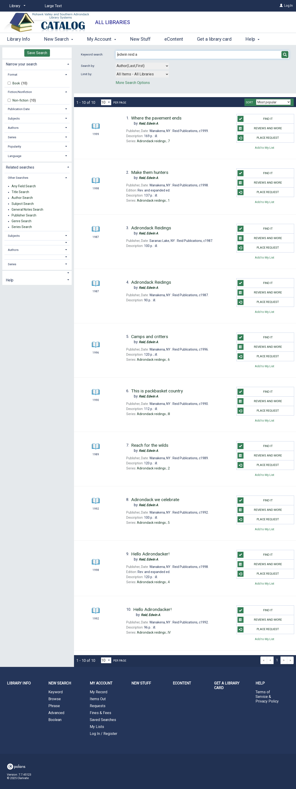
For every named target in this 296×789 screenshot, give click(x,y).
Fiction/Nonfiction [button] (20, 92)
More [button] (254, 39)
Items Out (98, 699)
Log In (288, 5)
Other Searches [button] (18, 177)
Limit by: (87, 74)
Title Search (20, 192)
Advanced (56, 713)
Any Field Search (24, 186)
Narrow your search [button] (21, 64)
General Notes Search (27, 209)
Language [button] (14, 156)
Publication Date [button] (19, 109)
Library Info (18, 38)
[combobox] (142, 66)
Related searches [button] (20, 167)
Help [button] (9, 280)
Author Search (22, 198)
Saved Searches (103, 720)
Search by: (88, 66)
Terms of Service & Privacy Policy (267, 696)
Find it (255, 119)
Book (16, 83)
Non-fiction (20, 100)
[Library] (16, 6)
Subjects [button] (14, 118)
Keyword (55, 692)
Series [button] (12, 137)
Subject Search (23, 204)
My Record (98, 692)
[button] (37, 242)
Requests (97, 706)
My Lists (97, 726)
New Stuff (140, 38)
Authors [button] (13, 127)
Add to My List (264, 147)
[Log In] (281, 5)
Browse (54, 699)
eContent (173, 38)
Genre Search (21, 221)
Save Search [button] (37, 53)
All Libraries (112, 22)
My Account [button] (101, 38)
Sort (249, 102)
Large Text (53, 6)
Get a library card (214, 38)
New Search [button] (58, 38)
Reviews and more (259, 128)
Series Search (22, 227)
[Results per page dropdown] (106, 102)
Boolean (55, 720)
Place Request (258, 138)
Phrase (54, 706)
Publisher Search (24, 215)
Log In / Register (103, 733)
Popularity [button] (14, 146)
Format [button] (12, 74)
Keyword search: (92, 54)
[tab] (37, 64)
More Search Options (133, 82)
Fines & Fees (100, 713)
